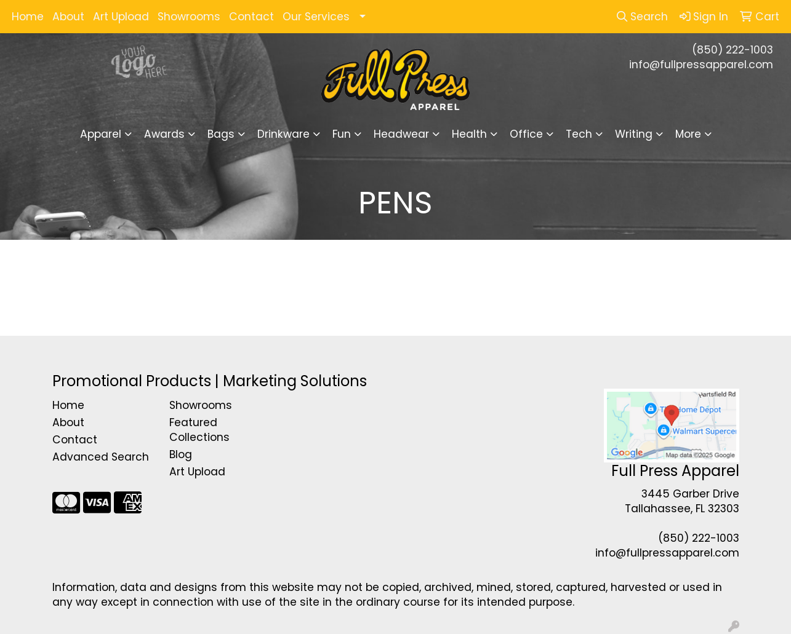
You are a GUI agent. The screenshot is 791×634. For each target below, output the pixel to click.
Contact (251, 16)
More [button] (688, 134)
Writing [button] (633, 134)
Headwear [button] (401, 134)
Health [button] (469, 134)
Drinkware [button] (283, 134)
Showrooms (189, 16)
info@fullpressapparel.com (701, 64)
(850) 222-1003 (732, 49)
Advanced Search (100, 457)
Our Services (316, 16)
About (68, 16)
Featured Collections (199, 430)
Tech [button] (579, 134)
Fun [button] (341, 134)
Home (28, 16)
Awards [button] (164, 134)
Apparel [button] (100, 134)
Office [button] (526, 134)
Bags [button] (221, 134)
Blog (180, 454)
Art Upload (121, 16)
